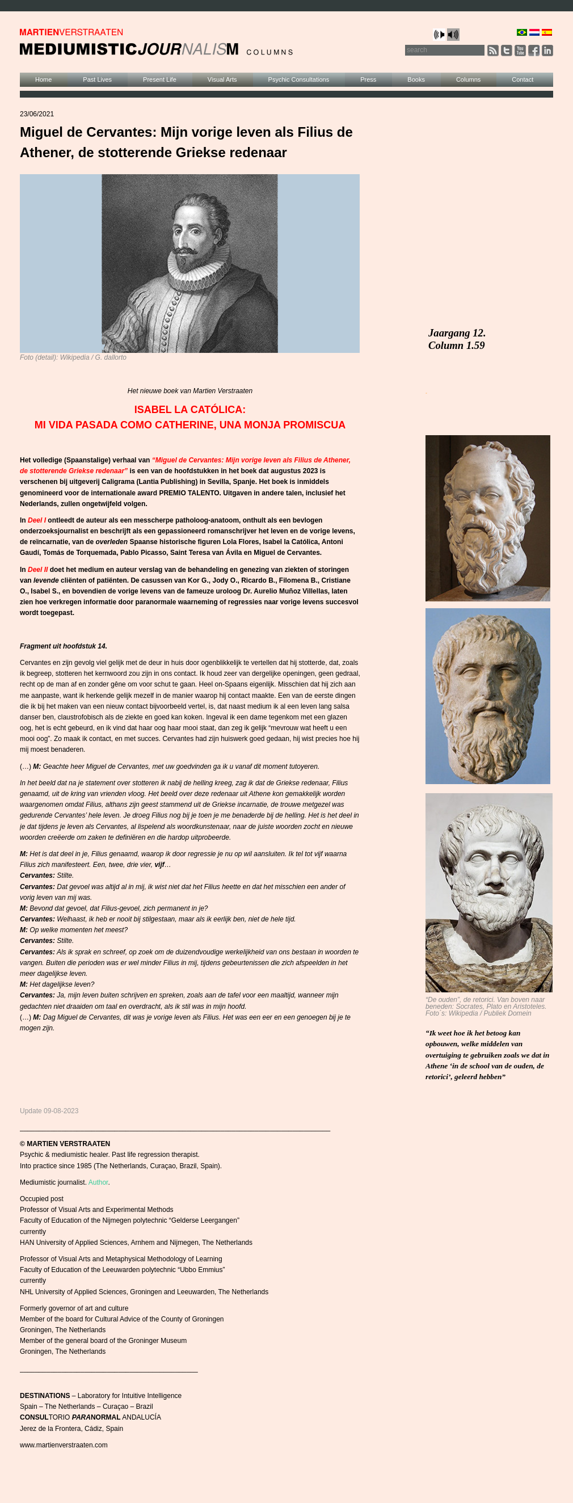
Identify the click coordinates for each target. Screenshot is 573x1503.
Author (98, 1182)
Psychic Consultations (299, 79)
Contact (522, 79)
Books (416, 79)
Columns (468, 79)
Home (43, 79)
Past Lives (97, 79)
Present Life (159, 79)
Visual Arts (222, 79)
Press (368, 79)
